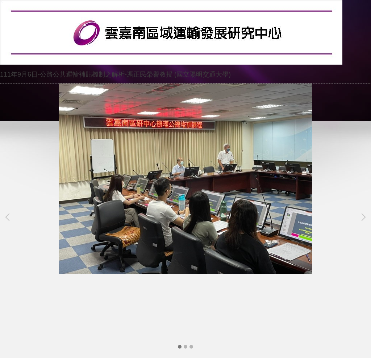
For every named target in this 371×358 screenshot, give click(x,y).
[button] (9, 217)
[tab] (180, 346)
